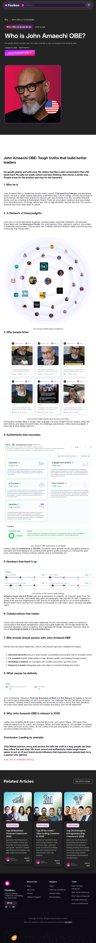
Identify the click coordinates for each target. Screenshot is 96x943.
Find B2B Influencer (79, 900)
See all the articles (83, 781)
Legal (51, 886)
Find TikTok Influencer (80, 892)
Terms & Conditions (57, 890)
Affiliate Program (34, 897)
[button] (53, 5)
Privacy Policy (54, 893)
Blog (6, 20)
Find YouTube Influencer (77, 887)
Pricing (29, 893)
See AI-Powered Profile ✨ (20, 53)
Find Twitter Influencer (81, 896)
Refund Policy (54, 897)
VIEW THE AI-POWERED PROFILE (19, 760)
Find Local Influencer (80, 903)
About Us (30, 890)
